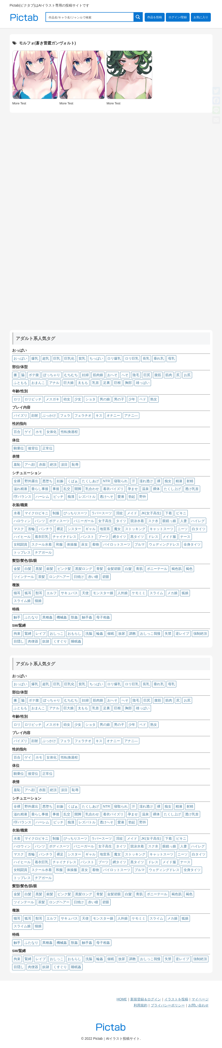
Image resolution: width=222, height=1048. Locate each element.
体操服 (72, 544)
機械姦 (62, 617)
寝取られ (121, 481)
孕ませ (133, 489)
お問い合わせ (198, 1005)
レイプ (41, 633)
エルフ (51, 593)
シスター (74, 529)
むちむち (71, 375)
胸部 (128, 383)
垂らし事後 (39, 489)
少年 (131, 399)
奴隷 (45, 641)
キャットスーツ (161, 529)
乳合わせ (92, 489)
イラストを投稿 (176, 999)
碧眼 (105, 577)
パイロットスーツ (116, 544)
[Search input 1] (90, 17)
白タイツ (198, 529)
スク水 (153, 521)
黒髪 (39, 569)
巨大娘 (68, 383)
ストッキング (135, 529)
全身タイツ (192, 544)
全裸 (17, 481)
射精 (189, 481)
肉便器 (33, 641)
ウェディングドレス (164, 544)
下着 (168, 513)
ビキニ (181, 513)
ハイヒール (22, 537)
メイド (132, 513)
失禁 (168, 633)
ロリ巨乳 (132, 358)
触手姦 (87, 617)
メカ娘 (172, 593)
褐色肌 (176, 569)
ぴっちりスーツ (75, 513)
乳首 (95, 383)
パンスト (87, 537)
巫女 (84, 544)
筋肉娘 (98, 375)
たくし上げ (172, 489)
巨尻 (146, 375)
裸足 (60, 529)
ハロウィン (22, 521)
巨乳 (56, 358)
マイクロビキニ (36, 513)
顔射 (34, 415)
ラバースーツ (101, 513)
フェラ (65, 415)
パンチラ (46, 529)
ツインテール (24, 577)
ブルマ (139, 544)
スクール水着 (41, 544)
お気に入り (201, 17)
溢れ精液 (20, 489)
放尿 (121, 633)
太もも (83, 383)
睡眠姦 (76, 641)
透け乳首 (192, 489)
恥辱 (75, 464)
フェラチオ (82, 415)
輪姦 (99, 633)
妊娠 (60, 481)
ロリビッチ (33, 399)
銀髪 (49, 569)
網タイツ (119, 537)
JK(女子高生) (151, 513)
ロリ (17, 399)
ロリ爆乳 (114, 358)
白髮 (128, 569)
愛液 (120, 497)
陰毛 (136, 375)
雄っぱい (143, 383)
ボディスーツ (59, 521)
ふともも (20, 383)
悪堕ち (47, 481)
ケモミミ (138, 593)
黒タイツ (137, 537)
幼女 (66, 399)
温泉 (145, 489)
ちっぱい (96, 358)
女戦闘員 (20, 544)
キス (99, 415)
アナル (54, 383)
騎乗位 (19, 448)
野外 (142, 497)
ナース (185, 537)
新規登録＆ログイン (145, 999)
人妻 (183, 521)
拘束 (17, 633)
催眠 (110, 633)
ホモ (39, 432)
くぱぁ (73, 481)
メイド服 (169, 537)
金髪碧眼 (114, 569)
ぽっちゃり (51, 375)
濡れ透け (146, 481)
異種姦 (47, 617)
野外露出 (31, 481)
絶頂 (53, 464)
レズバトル (87, 497)
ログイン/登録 (178, 17)
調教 (132, 633)
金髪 (17, 569)
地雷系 (105, 529)
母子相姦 (103, 617)
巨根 (117, 383)
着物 (95, 544)
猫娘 (38, 601)
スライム (156, 593)
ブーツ (103, 537)
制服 (56, 513)
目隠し (19, 641)
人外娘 (122, 593)
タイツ (121, 521)
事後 (56, 489)
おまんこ (38, 383)
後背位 (33, 448)
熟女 (153, 399)
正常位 (47, 448)
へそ (125, 375)
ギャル (90, 529)
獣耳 (39, 593)
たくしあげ (90, 481)
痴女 (168, 481)
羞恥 (17, 464)
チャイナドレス (64, 537)
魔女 (117, 529)
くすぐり (60, 641)
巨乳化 (69, 358)
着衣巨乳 (41, 537)
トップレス (22, 552)
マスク (19, 529)
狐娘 (185, 593)
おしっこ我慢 (150, 633)
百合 (17, 432)
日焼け (79, 577)
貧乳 (82, 358)
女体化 (51, 432)
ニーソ (183, 529)
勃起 (131, 497)
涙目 (64, 464)
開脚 (77, 489)
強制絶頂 (200, 633)
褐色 (189, 569)
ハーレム (42, 497)
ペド (142, 399)
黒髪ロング (83, 569)
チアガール (43, 552)
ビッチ (58, 497)
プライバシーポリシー (168, 1005)
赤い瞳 (93, 577)
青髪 (99, 569)
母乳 (171, 358)
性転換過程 (69, 432)
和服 (59, 544)
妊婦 (85, 375)
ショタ (90, 399)
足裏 (106, 383)
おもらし (74, 633)
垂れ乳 (159, 358)
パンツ (40, 521)
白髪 (28, 569)
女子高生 (105, 521)
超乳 (45, 358)
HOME (122, 999)
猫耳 (17, 593)
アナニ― (131, 415)
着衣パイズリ (113, 489)
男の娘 (105, 399)
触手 (17, 617)
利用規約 (140, 1005)
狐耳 (28, 593)
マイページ (200, 999)
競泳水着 (137, 521)
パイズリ (20, 415)
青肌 (139, 569)
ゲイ (28, 432)
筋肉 (168, 375)
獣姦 (74, 617)
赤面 (42, 464)
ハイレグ (198, 521)
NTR (106, 481)
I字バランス (23, 497)
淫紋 (119, 513)
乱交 (66, 489)
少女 (77, 399)
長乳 (146, 358)
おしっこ (56, 633)
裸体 (156, 489)
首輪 (31, 529)
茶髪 (41, 577)
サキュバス (69, 593)
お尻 (187, 375)
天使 (85, 593)
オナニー (113, 415)
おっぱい (20, 358)
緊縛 (28, 633)
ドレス (153, 537)
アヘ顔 (30, 464)
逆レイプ (182, 633)
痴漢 (71, 497)
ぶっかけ (49, 415)
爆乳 (34, 358)
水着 (17, 513)
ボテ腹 (34, 375)
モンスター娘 (103, 593)
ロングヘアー (59, 577)
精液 (179, 481)
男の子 (119, 399)
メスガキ (52, 399)
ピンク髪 (64, 569)
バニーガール (84, 521)
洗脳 (88, 633)
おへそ (112, 375)
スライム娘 (22, 601)
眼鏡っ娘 (169, 521)
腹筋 (157, 375)
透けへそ (106, 497)
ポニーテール (157, 569)
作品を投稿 (154, 17)
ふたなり (31, 617)
